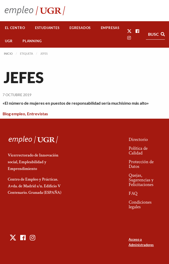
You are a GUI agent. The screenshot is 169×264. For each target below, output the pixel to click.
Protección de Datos (141, 164)
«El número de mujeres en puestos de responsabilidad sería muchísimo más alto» (76, 103)
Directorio (138, 139)
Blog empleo (14, 113)
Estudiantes (47, 28)
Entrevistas (37, 113)
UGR (8, 41)
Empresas (110, 28)
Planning (32, 41)
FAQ (133, 193)
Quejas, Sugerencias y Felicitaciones (141, 180)
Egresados (80, 28)
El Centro (15, 28)
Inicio (8, 53)
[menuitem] (15, 27)
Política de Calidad (138, 150)
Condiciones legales (140, 204)
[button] (129, 31)
